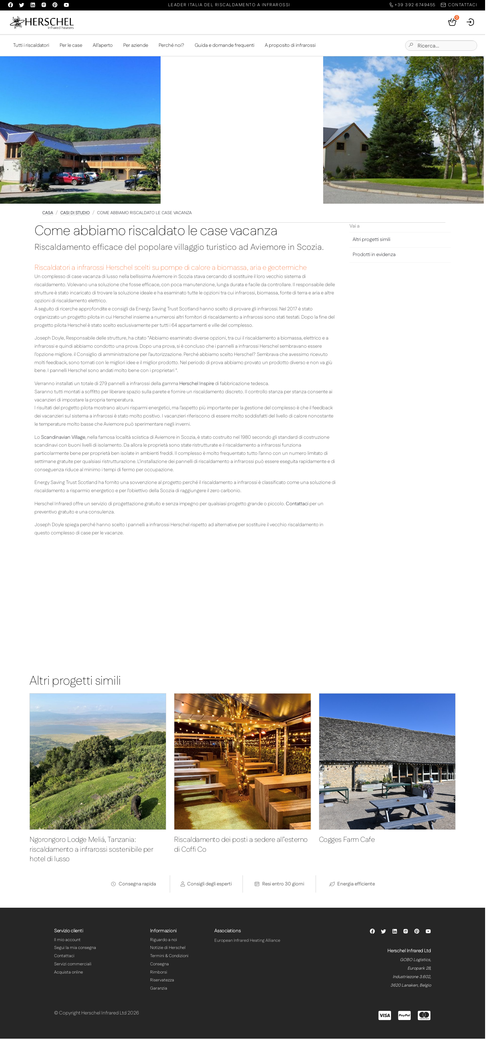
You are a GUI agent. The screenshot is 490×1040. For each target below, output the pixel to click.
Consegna (159, 965)
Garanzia (158, 990)
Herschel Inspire (196, 384)
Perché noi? (171, 46)
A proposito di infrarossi (290, 46)
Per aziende (135, 46)
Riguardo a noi (163, 941)
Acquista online (68, 973)
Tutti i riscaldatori (31, 46)
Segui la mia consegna (75, 949)
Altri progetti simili (371, 240)
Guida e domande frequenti (224, 46)
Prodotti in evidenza (374, 255)
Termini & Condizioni (169, 957)
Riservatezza (162, 981)
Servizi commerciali (72, 965)
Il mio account (67, 941)
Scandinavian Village (63, 438)
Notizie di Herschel (168, 949)
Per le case (71, 46)
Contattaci (297, 505)
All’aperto (103, 46)
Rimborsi (158, 973)
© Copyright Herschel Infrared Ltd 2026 (96, 1014)
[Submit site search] (410, 47)
